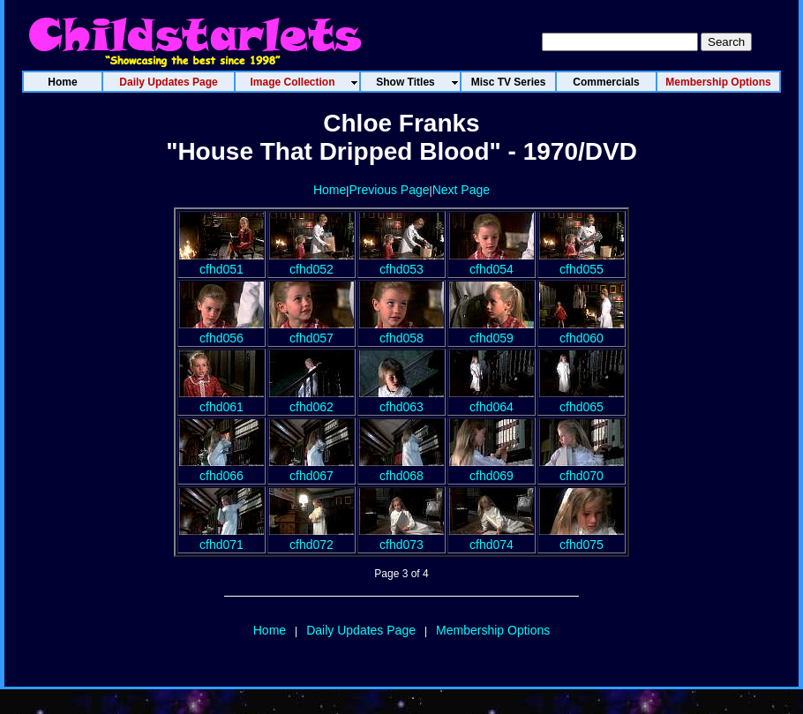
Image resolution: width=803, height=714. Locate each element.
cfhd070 (581, 469)
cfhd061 (221, 400)
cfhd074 (491, 537)
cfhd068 (401, 469)
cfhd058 (401, 331)
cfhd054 (491, 262)
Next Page (461, 190)
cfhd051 (221, 262)
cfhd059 (491, 331)
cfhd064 (491, 400)
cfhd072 (311, 537)
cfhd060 (581, 331)
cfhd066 (221, 469)
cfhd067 (311, 469)
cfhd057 (311, 331)
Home (329, 190)
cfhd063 (401, 400)
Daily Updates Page (361, 630)
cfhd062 (311, 400)
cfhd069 (491, 469)
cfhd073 (401, 537)
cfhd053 (401, 262)
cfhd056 (221, 331)
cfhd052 (311, 262)
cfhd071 (221, 537)
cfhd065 (581, 400)
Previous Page (389, 190)
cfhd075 (581, 537)
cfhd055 (581, 262)
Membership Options (493, 630)
